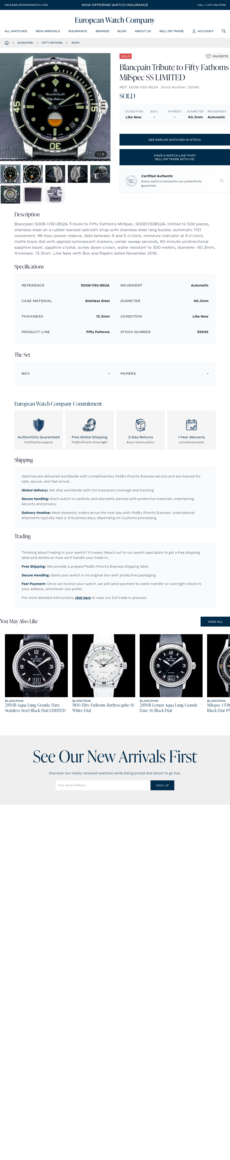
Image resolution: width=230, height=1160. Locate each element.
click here (83, 612)
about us (143, 32)
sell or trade (171, 32)
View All (215, 636)
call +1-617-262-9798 (211, 5)
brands (102, 32)
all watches (15, 32)
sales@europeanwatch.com (26, 5)
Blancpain (25, 44)
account (203, 32)
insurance (77, 32)
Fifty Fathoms (52, 44)
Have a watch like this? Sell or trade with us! (175, 159)
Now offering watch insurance (115, 5)
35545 (75, 44)
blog (121, 32)
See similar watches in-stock (174, 141)
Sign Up (162, 800)
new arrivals (48, 32)
